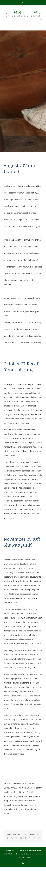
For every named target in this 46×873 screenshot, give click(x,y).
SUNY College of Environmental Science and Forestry (22, 854)
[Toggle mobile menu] (41, 18)
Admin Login (20, 857)
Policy (28, 857)
